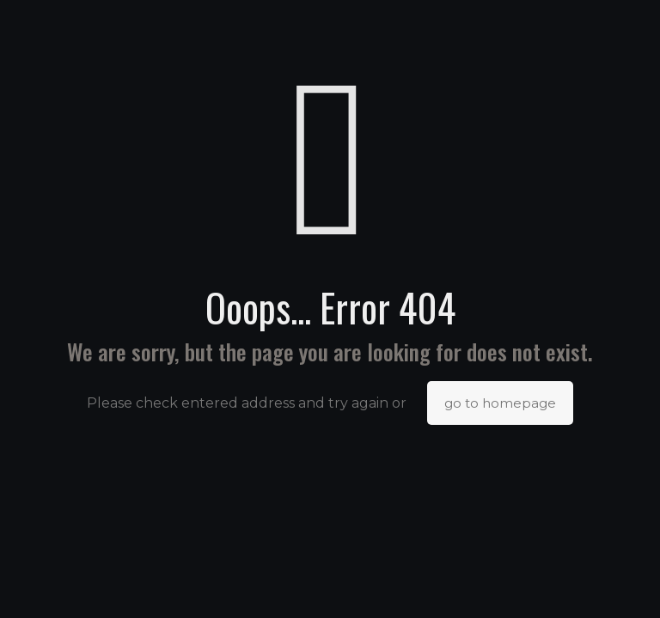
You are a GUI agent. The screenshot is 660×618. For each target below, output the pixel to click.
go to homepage (500, 403)
